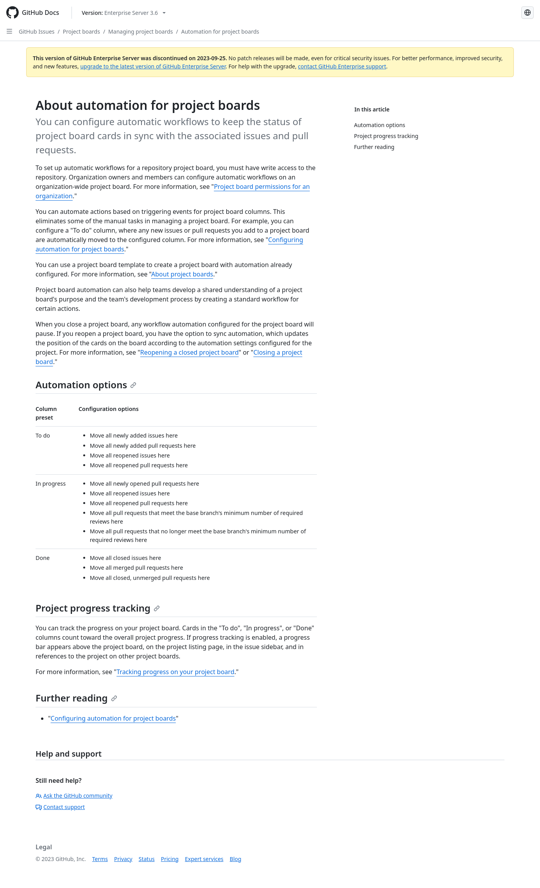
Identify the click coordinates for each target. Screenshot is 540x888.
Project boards (81, 31)
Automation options (86, 384)
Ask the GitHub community (74, 795)
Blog (235, 859)
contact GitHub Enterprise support (342, 66)
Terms (100, 859)
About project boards (182, 274)
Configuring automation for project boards (113, 718)
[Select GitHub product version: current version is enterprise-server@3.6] (123, 13)
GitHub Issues (37, 31)
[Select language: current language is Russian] (527, 12)
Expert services (204, 859)
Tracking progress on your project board (175, 671)
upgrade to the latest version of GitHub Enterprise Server (152, 66)
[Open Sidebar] (9, 31)
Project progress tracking (98, 607)
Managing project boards (140, 31)
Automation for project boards (220, 31)
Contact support (60, 807)
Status (147, 859)
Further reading (76, 697)
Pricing (170, 859)
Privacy (123, 859)
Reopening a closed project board (189, 352)
